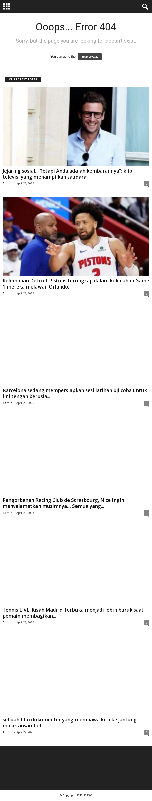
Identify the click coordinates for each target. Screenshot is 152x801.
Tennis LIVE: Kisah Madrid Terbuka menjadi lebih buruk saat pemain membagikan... (73, 612)
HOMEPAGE (90, 56)
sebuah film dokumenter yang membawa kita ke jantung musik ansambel (70, 722)
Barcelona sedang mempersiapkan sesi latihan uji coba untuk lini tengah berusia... (75, 393)
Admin (7, 183)
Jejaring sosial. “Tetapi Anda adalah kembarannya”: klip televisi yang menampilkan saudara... (67, 174)
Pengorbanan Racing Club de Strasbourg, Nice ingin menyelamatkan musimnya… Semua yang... (63, 503)
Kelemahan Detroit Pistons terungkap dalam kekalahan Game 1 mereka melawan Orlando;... (76, 283)
